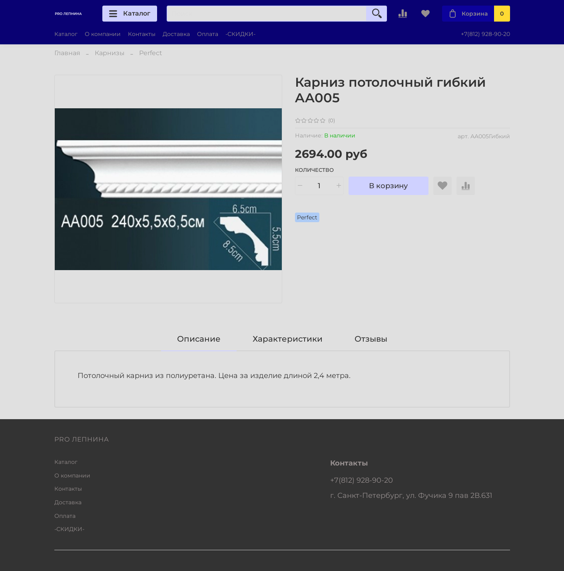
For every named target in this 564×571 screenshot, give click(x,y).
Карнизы (110, 53)
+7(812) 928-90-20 (485, 34)
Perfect (150, 53)
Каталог (129, 14)
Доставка (176, 34)
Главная (67, 53)
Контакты (141, 34)
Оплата (207, 34)
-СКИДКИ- (240, 34)
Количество (314, 170)
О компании (103, 34)
